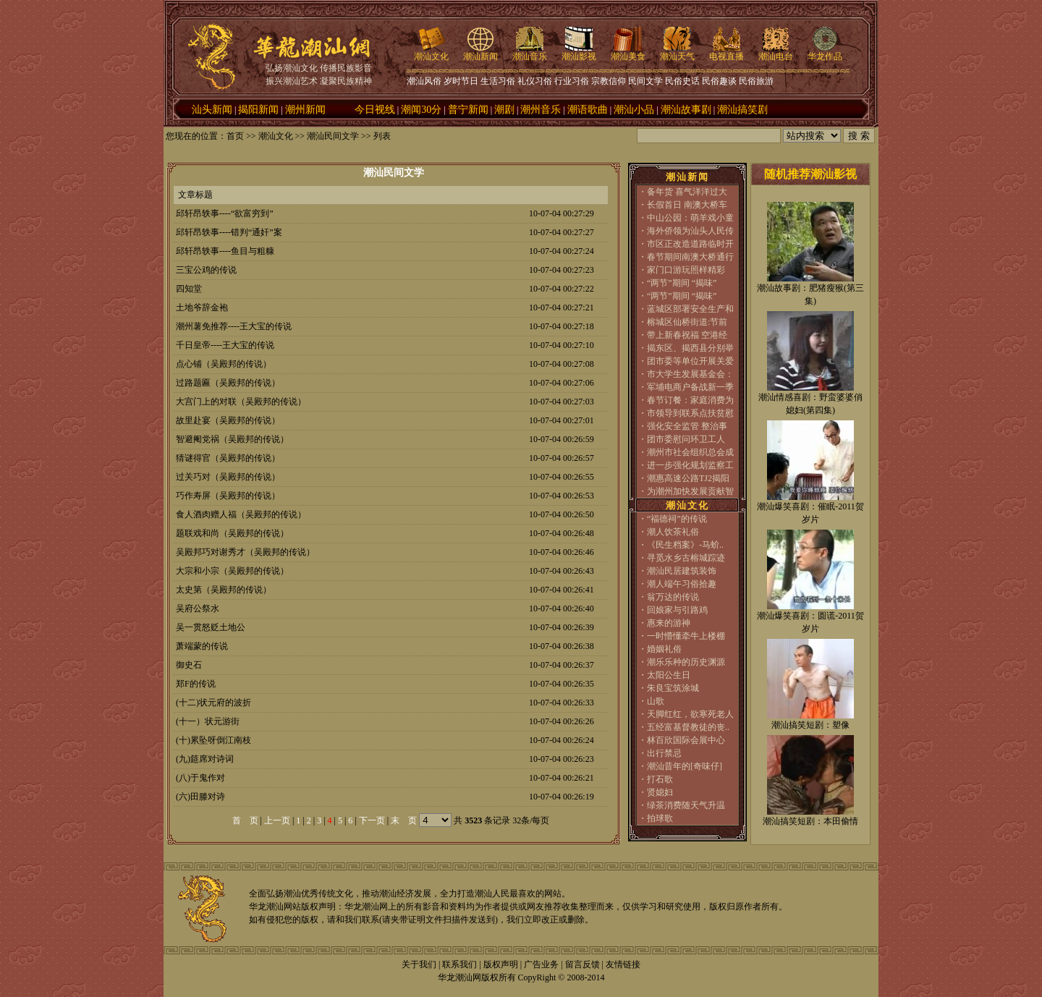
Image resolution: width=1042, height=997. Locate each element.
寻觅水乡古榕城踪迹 (686, 558)
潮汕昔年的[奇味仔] (684, 766)
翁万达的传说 (673, 597)
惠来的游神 (668, 623)
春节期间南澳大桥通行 (690, 257)
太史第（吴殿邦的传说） (223, 590)
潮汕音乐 (529, 52)
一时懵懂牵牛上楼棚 (686, 636)
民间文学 (645, 81)
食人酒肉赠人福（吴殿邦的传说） (241, 514)
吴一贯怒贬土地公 (210, 627)
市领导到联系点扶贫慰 (690, 413)
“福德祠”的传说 (677, 519)
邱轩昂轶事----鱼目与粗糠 (225, 251)
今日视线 (375, 109)
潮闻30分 (421, 109)
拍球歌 (660, 818)
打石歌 (660, 779)
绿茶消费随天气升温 (686, 805)
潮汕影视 (579, 52)
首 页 (245, 820)
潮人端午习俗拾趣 (681, 584)
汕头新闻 (212, 109)
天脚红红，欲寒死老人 (690, 714)
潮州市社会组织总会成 (690, 452)
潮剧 (504, 109)
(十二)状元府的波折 (213, 702)
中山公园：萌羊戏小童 (690, 218)
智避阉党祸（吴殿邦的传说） (232, 439)
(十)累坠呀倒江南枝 (213, 740)
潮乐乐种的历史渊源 (686, 662)
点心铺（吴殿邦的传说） (223, 364)
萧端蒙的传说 (202, 646)
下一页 (372, 820)
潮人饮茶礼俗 (673, 532)
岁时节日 (461, 81)
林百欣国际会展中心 (686, 740)
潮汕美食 (628, 52)
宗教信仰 (608, 81)
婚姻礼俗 (664, 649)
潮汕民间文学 (333, 136)
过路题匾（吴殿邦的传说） (228, 383)
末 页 (404, 820)
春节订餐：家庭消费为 (690, 400)
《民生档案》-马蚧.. (685, 545)
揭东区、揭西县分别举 (690, 348)
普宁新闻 (468, 109)
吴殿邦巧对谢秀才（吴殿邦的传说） (245, 552)
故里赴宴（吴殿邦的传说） (228, 420)
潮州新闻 (305, 109)
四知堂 (189, 289)
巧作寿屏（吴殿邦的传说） (228, 496)
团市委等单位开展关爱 (690, 361)
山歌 (655, 701)
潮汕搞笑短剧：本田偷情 (810, 821)
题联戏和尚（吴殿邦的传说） (232, 533)
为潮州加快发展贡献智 (690, 491)
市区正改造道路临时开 (690, 244)
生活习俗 (497, 81)
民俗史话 (682, 81)
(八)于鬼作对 (200, 778)
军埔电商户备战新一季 (690, 387)
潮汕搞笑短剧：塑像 (810, 725)
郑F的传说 (196, 684)
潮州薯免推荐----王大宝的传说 (234, 326)
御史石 (189, 665)
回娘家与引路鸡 (677, 610)
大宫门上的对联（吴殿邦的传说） (241, 401)
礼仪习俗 (534, 81)
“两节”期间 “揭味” (681, 283)
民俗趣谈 (719, 81)
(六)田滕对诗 (200, 797)
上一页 (277, 820)
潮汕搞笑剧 (742, 109)
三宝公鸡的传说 (206, 270)
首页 (235, 136)
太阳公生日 (668, 675)
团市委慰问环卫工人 (686, 439)
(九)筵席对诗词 (205, 759)
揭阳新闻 (258, 109)
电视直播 (726, 52)
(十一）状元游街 (208, 721)
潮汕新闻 (480, 52)
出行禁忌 (664, 753)
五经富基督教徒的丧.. (688, 727)
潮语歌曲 (587, 109)
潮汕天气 (677, 52)
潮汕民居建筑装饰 (681, 571)
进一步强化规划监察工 (690, 465)
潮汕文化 (431, 52)
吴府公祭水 (197, 608)
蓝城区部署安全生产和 (690, 309)
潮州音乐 (540, 109)
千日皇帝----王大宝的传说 (225, 345)
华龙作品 (825, 52)
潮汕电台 (775, 52)
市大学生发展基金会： (690, 374)
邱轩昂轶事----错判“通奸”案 (229, 232)
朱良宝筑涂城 (673, 688)
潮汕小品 (634, 109)
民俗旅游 (756, 81)
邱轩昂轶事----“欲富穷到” (225, 213)
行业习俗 (571, 81)
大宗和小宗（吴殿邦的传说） (232, 571)
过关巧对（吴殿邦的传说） (228, 477)
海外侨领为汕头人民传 (690, 231)
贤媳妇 (660, 792)
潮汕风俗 (424, 81)
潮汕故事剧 (686, 109)
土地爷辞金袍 (202, 307)
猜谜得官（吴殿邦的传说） (228, 458)
